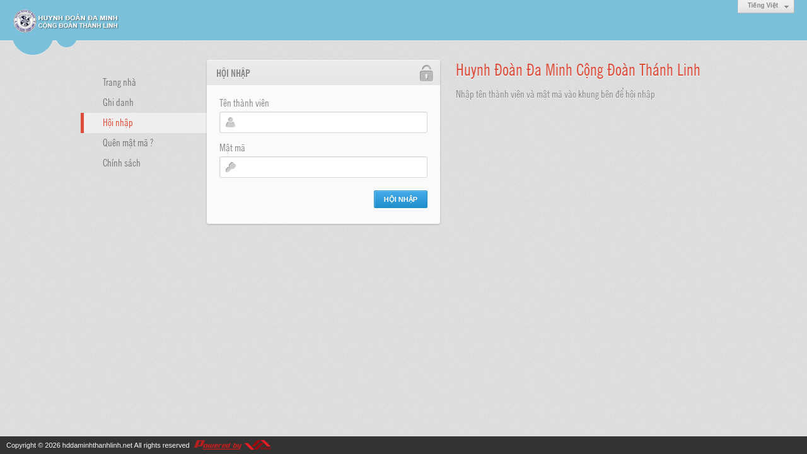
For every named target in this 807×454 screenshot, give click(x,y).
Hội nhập (118, 122)
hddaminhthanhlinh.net (97, 445)
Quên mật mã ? (128, 142)
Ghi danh (118, 101)
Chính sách (122, 162)
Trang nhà (119, 81)
